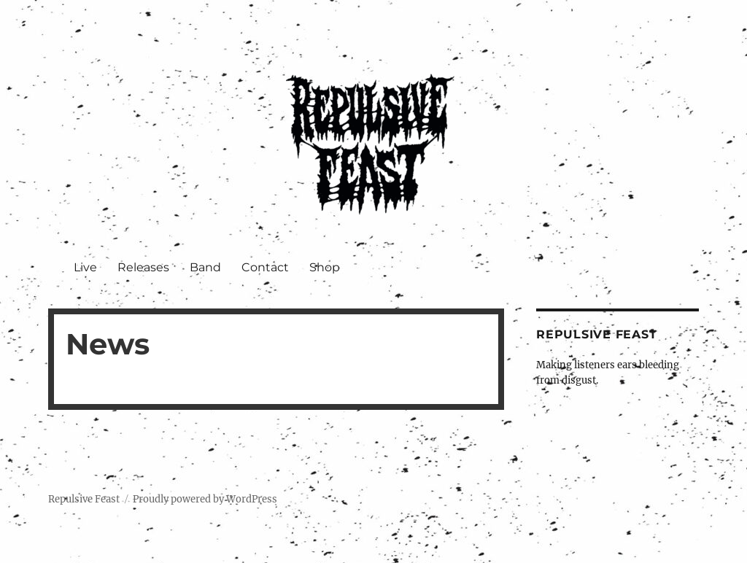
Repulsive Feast (84, 499)
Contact (265, 267)
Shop (324, 267)
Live (85, 267)
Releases (143, 267)
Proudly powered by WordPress (205, 499)
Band (205, 267)
